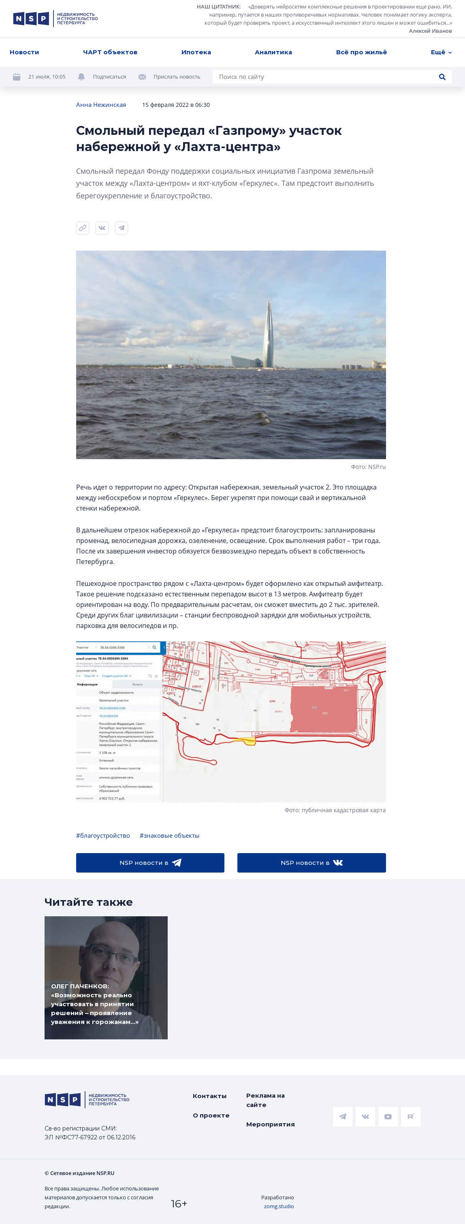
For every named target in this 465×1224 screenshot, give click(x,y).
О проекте (211, 1115)
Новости (24, 52)
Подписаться (109, 76)
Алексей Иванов (430, 30)
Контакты (210, 1096)
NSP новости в (150, 863)
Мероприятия (270, 1124)
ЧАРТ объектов (110, 52)
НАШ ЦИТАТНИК (218, 6)
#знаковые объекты (170, 835)
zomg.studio (279, 1206)
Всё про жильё (361, 52)
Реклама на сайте (265, 1100)
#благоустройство (103, 835)
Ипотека (196, 52)
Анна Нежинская (101, 104)
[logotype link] (55, 18)
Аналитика (273, 52)
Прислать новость (177, 76)
